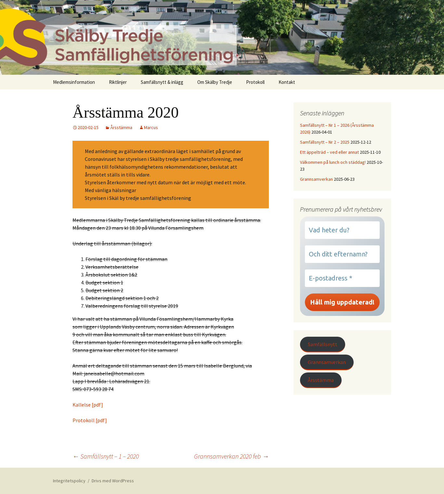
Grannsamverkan (316, 179)
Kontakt (287, 82)
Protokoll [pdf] (89, 420)
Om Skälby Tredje (214, 82)
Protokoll (255, 82)
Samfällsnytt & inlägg (162, 82)
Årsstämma (121, 127)
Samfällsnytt (322, 344)
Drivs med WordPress (113, 481)
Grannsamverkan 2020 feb (231, 456)
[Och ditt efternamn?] (342, 254)
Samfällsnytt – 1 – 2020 (105, 456)
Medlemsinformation (74, 82)
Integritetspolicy (69, 481)
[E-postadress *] (342, 278)
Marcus (151, 127)
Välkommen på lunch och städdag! (333, 162)
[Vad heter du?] (342, 230)
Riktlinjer (118, 82)
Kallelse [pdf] (87, 404)
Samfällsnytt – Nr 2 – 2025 (324, 142)
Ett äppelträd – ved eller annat (329, 152)
